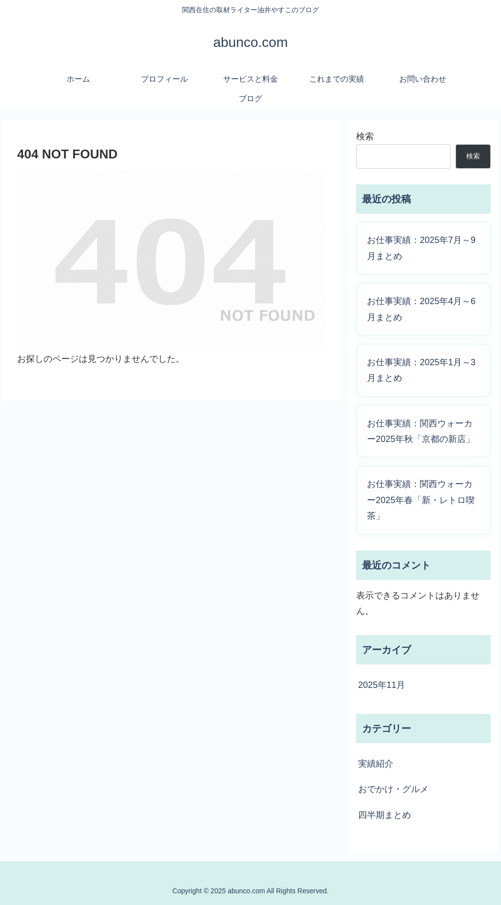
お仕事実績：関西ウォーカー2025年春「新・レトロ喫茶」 (421, 500)
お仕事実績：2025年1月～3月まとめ (421, 370)
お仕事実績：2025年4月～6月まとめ (421, 309)
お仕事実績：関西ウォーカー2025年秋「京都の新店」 (421, 431)
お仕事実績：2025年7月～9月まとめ (421, 248)
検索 (365, 136)
